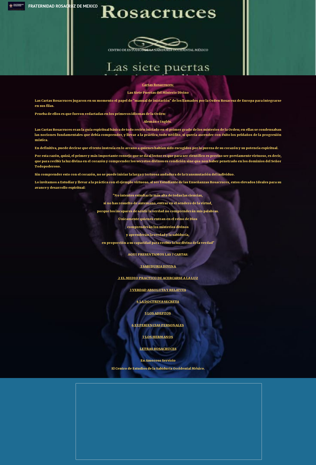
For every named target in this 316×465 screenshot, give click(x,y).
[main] (158, 37)
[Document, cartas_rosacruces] (169, 421)
